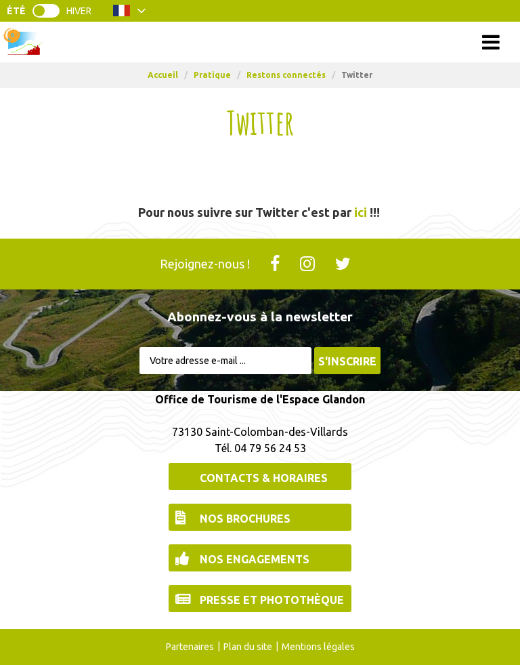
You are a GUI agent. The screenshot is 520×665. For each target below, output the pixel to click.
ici (360, 212)
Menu (260, 41)
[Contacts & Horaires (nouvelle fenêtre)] (260, 476)
